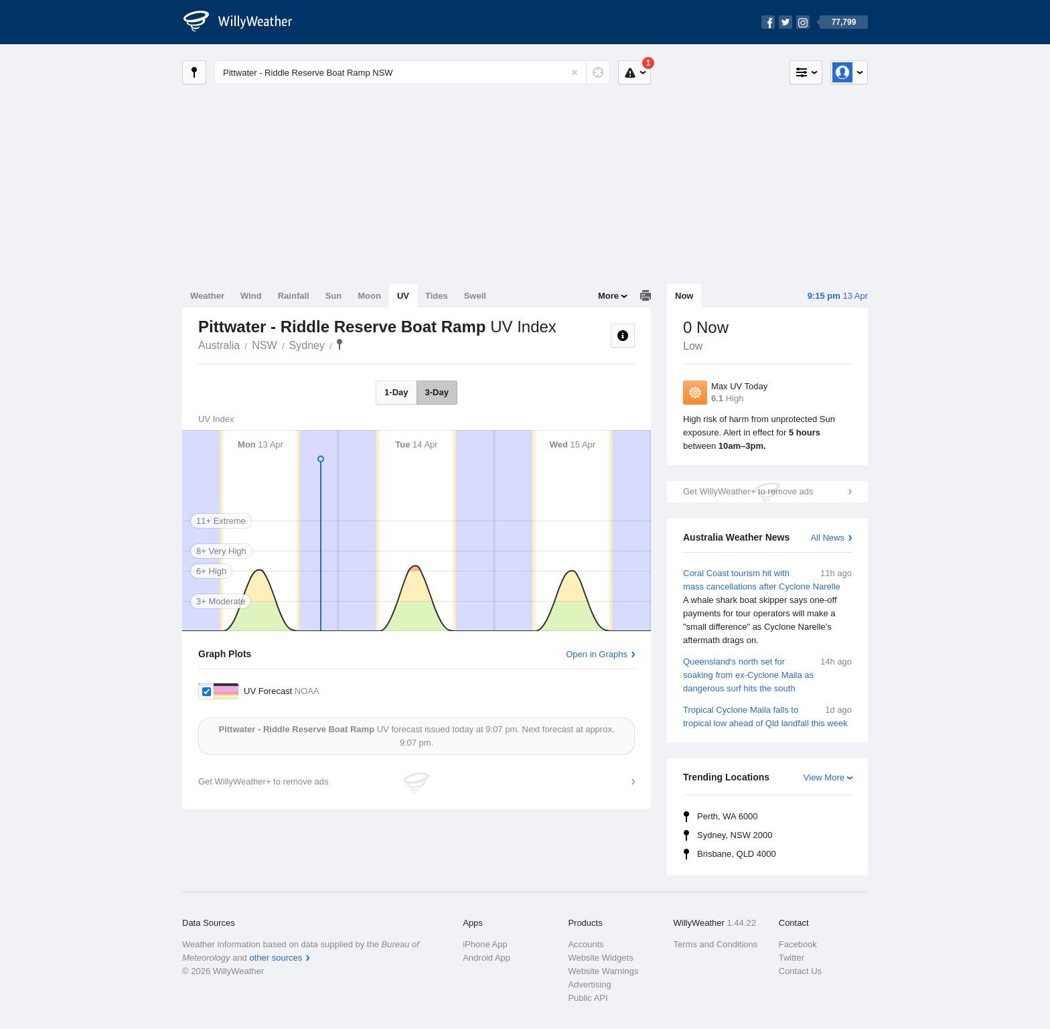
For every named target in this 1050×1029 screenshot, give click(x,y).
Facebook (798, 944)
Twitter (791, 958)
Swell (475, 296)
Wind (251, 296)
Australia (219, 345)
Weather (207, 296)
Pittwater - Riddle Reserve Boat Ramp (339, 344)
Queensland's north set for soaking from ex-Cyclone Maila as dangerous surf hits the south (767, 674)
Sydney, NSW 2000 (734, 835)
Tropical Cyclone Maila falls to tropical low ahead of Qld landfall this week (767, 715)
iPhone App (485, 944)
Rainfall (293, 296)
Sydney (307, 345)
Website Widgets (600, 958)
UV (403, 296)
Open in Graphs (596, 654)
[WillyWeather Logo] (245, 22)
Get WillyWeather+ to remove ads (748, 491)
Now (684, 296)
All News (827, 538)
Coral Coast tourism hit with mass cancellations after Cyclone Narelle (767, 607)
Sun (333, 296)
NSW (264, 345)
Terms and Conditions (716, 944)
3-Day (437, 392)
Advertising (589, 984)
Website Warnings (603, 971)
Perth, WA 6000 (727, 816)
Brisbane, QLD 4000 (736, 854)
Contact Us (800, 971)
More (608, 296)
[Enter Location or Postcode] (412, 72)
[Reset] (574, 72)
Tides (436, 296)
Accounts (585, 944)
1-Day (396, 392)
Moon (369, 296)
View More (824, 777)
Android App (486, 958)
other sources (275, 958)
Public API (587, 998)
